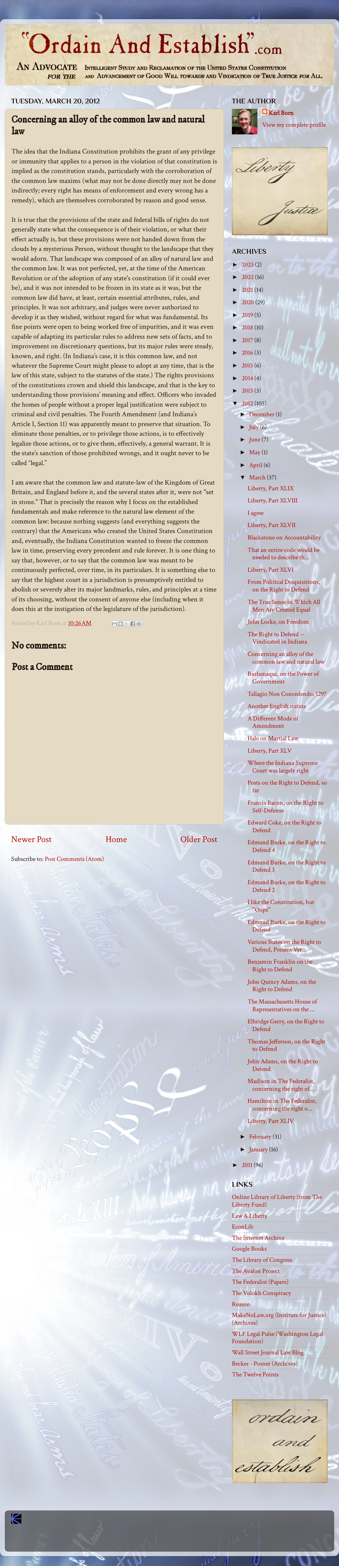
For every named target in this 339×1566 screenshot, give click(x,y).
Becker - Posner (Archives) (265, 1363)
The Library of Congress (262, 1260)
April (256, 465)
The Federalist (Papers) (260, 1282)
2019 (248, 315)
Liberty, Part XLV (270, 751)
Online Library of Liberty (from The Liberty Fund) (277, 1201)
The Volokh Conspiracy (261, 1293)
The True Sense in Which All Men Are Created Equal (284, 606)
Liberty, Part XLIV (271, 1121)
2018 (248, 327)
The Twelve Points (255, 1374)
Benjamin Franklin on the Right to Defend (280, 966)
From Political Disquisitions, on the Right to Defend (284, 586)
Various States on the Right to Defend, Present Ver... (284, 946)
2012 (248, 403)
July (254, 427)
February (260, 1137)
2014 (248, 378)
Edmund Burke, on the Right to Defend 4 (287, 846)
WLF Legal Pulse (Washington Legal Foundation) (277, 1338)
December (262, 414)
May (255, 452)
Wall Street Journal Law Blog (268, 1352)
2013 (248, 391)
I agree (256, 513)
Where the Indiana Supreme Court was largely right (283, 767)
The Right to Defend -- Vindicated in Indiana (277, 638)
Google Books (249, 1249)
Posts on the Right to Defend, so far (287, 786)
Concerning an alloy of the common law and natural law (286, 658)
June (255, 439)
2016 (248, 353)
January (259, 1149)
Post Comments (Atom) (74, 859)
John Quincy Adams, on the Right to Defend (282, 986)
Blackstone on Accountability (284, 537)
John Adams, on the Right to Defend (283, 1065)
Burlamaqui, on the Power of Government (283, 678)
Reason (241, 1304)
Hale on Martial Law (273, 738)
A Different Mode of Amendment (273, 722)
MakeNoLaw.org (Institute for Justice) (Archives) (279, 1319)
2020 (248, 302)
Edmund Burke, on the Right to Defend (287, 926)
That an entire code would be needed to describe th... (283, 554)
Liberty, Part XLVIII (272, 500)
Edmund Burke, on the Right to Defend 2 (287, 886)
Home (116, 839)
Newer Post (31, 839)
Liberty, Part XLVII (272, 525)
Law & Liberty (249, 1216)
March (258, 477)
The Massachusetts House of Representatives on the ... (282, 1005)
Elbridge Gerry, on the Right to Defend (286, 1025)
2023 (248, 264)
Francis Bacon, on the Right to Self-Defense (285, 807)
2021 (248, 290)
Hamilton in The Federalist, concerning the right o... (282, 1105)
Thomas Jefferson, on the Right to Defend (286, 1045)
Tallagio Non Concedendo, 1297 (287, 694)
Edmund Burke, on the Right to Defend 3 (287, 866)
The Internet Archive (258, 1238)
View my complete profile (294, 125)
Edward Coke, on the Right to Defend (284, 826)
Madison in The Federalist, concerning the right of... (281, 1085)
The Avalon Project (256, 1271)
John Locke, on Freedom (278, 622)
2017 (248, 340)
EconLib (242, 1227)
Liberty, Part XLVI (271, 570)
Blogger (183, 1540)
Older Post (198, 839)
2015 (248, 365)
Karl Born (281, 113)
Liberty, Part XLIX (271, 488)
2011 (248, 1165)
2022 (248, 277)
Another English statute (277, 706)
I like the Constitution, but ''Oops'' (281, 906)
